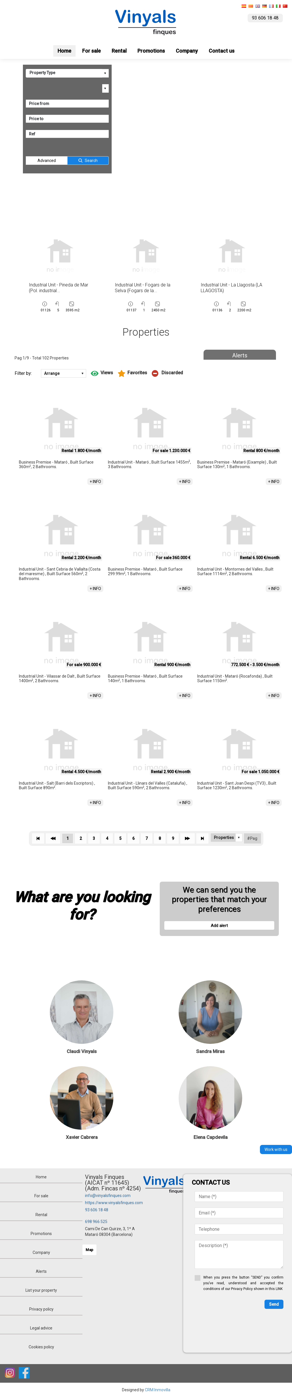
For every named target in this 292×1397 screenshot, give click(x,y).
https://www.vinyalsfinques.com (114, 1202)
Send (274, 1304)
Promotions (151, 51)
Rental (119, 51)
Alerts (239, 355)
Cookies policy (41, 1347)
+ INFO (95, 481)
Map (89, 1250)
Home (64, 51)
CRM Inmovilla (157, 1390)
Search (91, 160)
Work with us (276, 1149)
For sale (91, 51)
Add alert (219, 925)
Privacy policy (41, 1309)
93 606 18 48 (96, 1210)
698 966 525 (96, 1221)
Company (187, 51)
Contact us (221, 51)
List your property (41, 1290)
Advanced (47, 160)
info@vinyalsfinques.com (108, 1195)
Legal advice (41, 1328)
